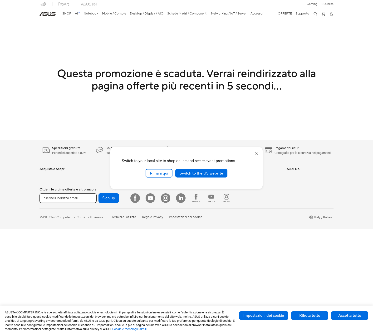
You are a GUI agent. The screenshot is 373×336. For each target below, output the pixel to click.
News (291, 190)
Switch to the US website (201, 173)
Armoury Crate (198, 198)
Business (327, 4)
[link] (47, 14)
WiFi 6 (93, 284)
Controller (145, 241)
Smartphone (48, 234)
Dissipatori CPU (100, 233)
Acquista (194, 219)
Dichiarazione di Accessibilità (307, 198)
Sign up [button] (108, 305)
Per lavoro (46, 191)
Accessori (46, 219)
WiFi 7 (93, 276)
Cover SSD (96, 255)
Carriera (293, 183)
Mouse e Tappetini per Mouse (158, 226)
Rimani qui (159, 173)
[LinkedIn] (181, 305)
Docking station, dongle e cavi (159, 276)
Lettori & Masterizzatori (105, 248)
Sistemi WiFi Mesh (151, 190)
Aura (191, 205)
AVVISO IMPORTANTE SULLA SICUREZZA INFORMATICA (308, 206)
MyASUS (243, 205)
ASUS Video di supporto (254, 198)
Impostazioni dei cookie (263, 315)
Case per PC (97, 226)
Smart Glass (47, 270)
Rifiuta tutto (309, 315)
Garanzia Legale (248, 212)
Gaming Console (51, 241)
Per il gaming (48, 212)
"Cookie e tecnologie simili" (129, 329)
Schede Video (98, 212)
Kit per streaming (150, 248)
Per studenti (47, 205)
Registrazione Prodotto (253, 190)
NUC (92, 176)
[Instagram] (165, 305)
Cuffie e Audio (147, 233)
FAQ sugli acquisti (250, 219)
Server (142, 205)
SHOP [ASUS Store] (66, 13)
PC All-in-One (49, 277)
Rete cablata (147, 198)
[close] (256, 153)
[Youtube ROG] (211, 305)
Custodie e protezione (153, 262)
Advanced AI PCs (200, 190)
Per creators (48, 198)
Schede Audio (98, 219)
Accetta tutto (349, 315)
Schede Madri (98, 205)
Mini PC (94, 183)
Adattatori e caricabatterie (156, 269)
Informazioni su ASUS (302, 176)
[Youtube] (150, 305)
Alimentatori (97, 241)
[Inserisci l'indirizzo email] (68, 305)
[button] (312, 4)
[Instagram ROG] (226, 305)
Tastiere (143, 219)
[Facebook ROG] (196, 305)
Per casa (45, 183)
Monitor (45, 262)
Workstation (97, 190)
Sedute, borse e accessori (156, 255)
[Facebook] (135, 305)
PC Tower (46, 284)
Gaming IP (145, 283)
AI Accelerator (99, 262)
